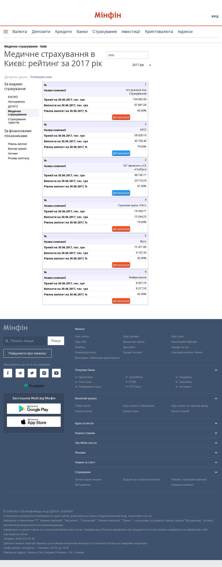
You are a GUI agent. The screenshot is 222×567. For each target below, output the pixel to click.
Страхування (104, 31)
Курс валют (82, 336)
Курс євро (177, 336)
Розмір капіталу (18, 158)
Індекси (185, 31)
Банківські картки (134, 341)
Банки (82, 31)
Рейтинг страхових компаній (188, 479)
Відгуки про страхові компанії (141, 479)
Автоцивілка (16, 101)
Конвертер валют (85, 352)
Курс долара (131, 336)
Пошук (56, 340)
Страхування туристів (17, 121)
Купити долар (83, 411)
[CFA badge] (13, 500)
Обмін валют (83, 405)
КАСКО (13, 96)
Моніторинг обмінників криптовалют (97, 357)
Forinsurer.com (41, 77)
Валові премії (17, 148)
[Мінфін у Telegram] (20, 373)
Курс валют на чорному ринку (189, 405)
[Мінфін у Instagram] (44, 373)
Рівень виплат (17, 144)
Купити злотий (180, 411)
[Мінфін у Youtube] (56, 373)
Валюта (19, 31)
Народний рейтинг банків (186, 352)
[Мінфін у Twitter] (32, 373)
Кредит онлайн (132, 352)
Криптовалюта (159, 31)
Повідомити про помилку (27, 353)
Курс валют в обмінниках (138, 405)
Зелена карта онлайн (88, 479)
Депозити (41, 31)
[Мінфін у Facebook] (7, 373)
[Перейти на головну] (111, 16)
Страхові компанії (182, 484)
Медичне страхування (17, 113)
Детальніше (121, 117)
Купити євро (130, 411)
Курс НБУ (81, 341)
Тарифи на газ (180, 347)
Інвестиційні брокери (184, 341)
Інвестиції (130, 31)
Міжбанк (80, 347)
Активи (13, 153)
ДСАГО (13, 106)
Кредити (63, 31)
